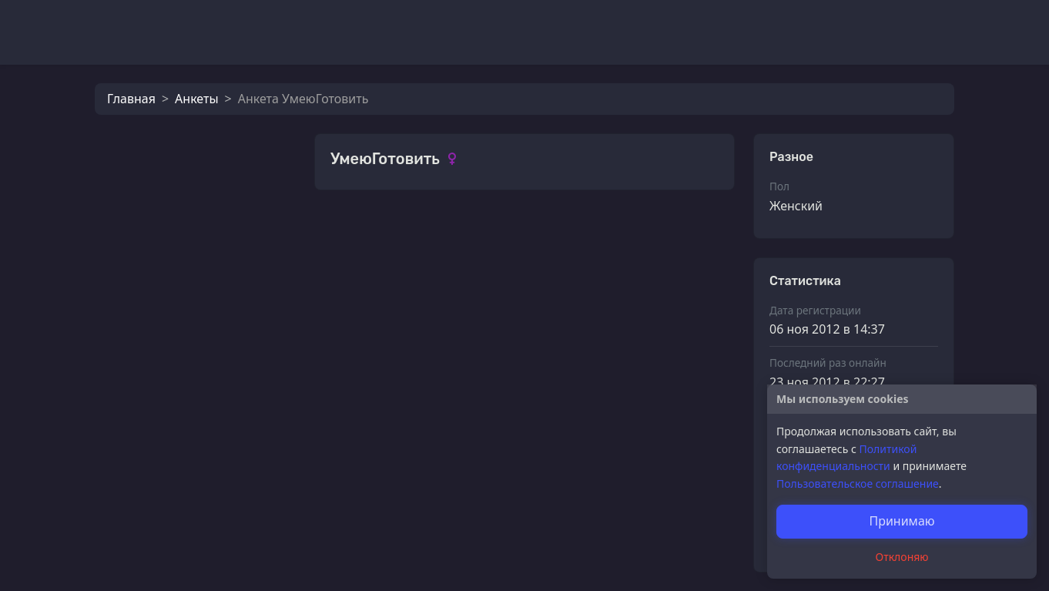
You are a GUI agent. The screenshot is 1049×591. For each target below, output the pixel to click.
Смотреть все (685, 233)
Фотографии (368, 234)
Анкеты (196, 98)
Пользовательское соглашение (857, 483)
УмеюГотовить (408, 382)
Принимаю (901, 520)
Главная (131, 98)
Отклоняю (902, 556)
